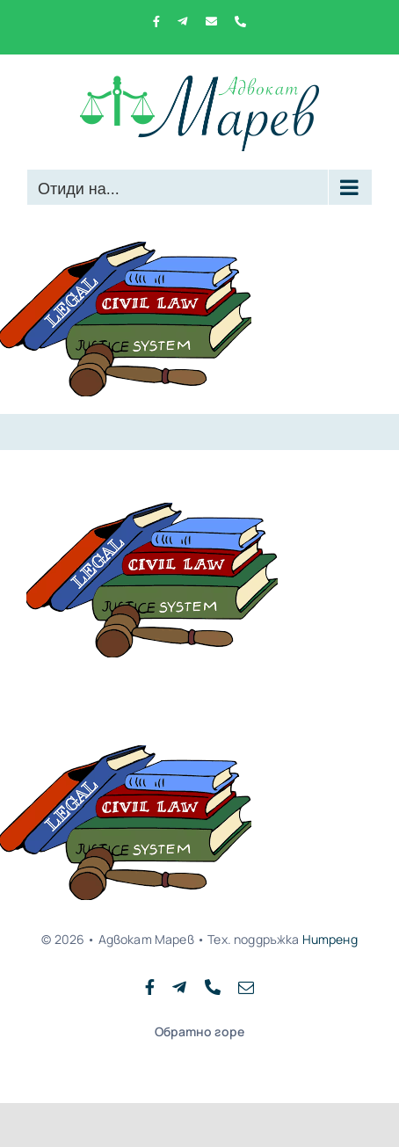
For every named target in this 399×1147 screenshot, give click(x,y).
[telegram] (179, 987)
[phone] (213, 987)
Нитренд (330, 939)
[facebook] (150, 987)
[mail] (246, 987)
